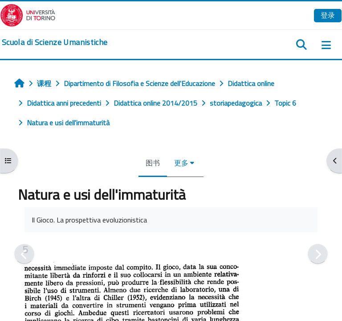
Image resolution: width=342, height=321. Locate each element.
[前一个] (24, 254)
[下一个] (318, 254)
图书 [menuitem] (153, 162)
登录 (328, 15)
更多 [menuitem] (181, 162)
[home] (54, 42)
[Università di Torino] (28, 14)
